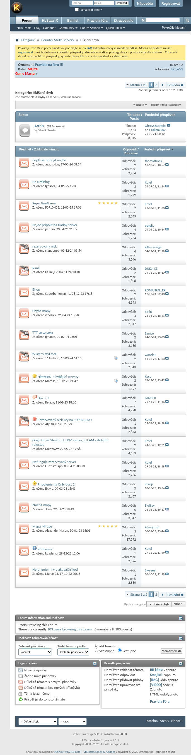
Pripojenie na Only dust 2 (56, 484)
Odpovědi (130, 149)
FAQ (37, 27)
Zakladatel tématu (46, 149)
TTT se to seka (42, 332)
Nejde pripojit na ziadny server (54, 225)
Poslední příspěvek (159, 149)
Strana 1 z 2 (138, 85)
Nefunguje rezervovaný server (54, 462)
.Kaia (48, 509)
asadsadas (52, 164)
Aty (47, 424)
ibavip (49, 489)
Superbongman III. (57, 294)
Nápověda (145, 4)
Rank (36, 268)
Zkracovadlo (124, 21)
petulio (50, 229)
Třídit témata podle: (71, 646)
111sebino (52, 358)
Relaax (49, 402)
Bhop (36, 289)
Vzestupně (104, 650)
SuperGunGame (44, 203)
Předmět (25, 149)
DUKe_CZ (51, 272)
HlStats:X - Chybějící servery (58, 377)
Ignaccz (50, 186)
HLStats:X (50, 21)
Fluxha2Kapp (53, 466)
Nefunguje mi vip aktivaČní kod (55, 569)
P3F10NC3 (52, 207)
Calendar (49, 27)
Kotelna (152, 721)
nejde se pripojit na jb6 (49, 160)
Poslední (176, 85)
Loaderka (51, 553)
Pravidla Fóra (160, 701)
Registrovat (170, 4)
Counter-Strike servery (57, 40)
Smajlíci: (156, 675)
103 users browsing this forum (69, 629)
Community (66, 27)
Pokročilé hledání (173, 27)
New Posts (24, 27)
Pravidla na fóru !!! (49, 65)
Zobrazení (131, 153)
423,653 (177, 69)
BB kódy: (156, 670)
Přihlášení (45, 549)
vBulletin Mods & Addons (99, 752)
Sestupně (127, 650)
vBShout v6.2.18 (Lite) (67, 752)
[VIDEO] (156, 685)
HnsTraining (41, 182)
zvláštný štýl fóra (44, 354)
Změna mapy (41, 505)
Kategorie (28, 40)
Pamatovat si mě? (88, 9)
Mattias (50, 381)
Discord (43, 398)
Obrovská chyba (155, 126)
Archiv (39, 126)
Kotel (22, 69)
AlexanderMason (56, 531)
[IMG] (154, 680)
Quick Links (114, 27)
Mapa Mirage (42, 526)
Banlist (72, 21)
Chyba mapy (41, 311)
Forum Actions (90, 27)
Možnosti (138, 105)
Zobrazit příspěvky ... (33, 646)
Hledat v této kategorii (165, 105)
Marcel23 (51, 574)
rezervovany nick (44, 246)
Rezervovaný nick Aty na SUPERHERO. (65, 420)
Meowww (51, 449)
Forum (27, 21)
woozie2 (51, 315)
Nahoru (178, 604)
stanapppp (52, 251)
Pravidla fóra (97, 21)
